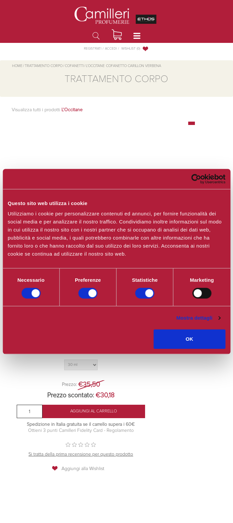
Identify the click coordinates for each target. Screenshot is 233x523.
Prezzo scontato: (70, 395)
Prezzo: (69, 384)
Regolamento (119, 430)
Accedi (111, 48)
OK (189, 339)
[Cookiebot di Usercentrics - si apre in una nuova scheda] (196, 179)
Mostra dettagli (194, 318)
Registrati (92, 48)
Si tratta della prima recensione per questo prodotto (80, 454)
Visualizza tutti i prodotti (47, 110)
